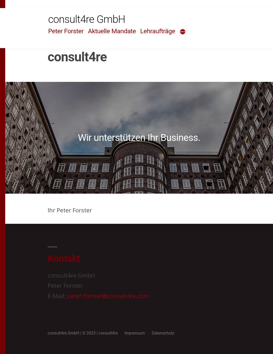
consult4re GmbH (86, 19)
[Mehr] (183, 32)
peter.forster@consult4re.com (108, 296)
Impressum (134, 333)
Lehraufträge (157, 31)
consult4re (108, 333)
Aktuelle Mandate (112, 31)
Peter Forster (66, 31)
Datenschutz (163, 333)
